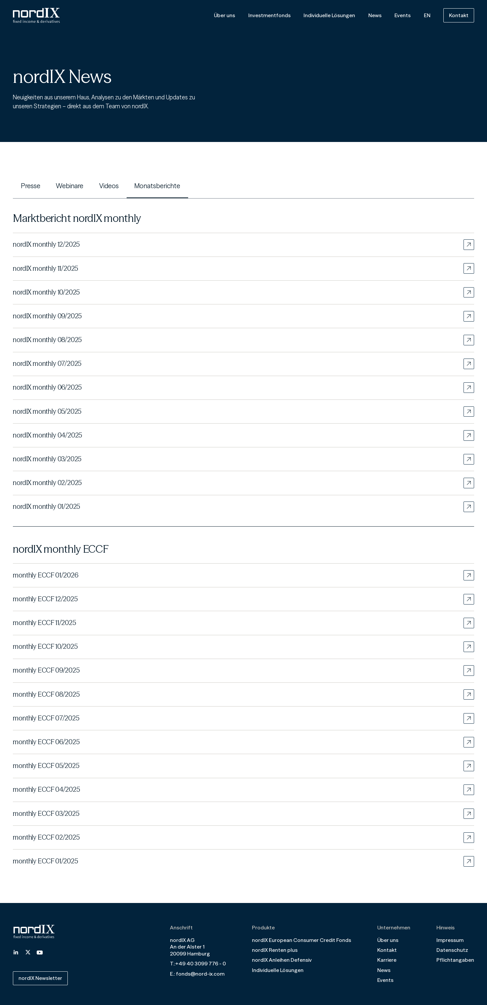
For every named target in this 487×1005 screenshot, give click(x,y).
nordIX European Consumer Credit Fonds (301, 939)
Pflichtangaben (455, 959)
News (375, 15)
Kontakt (458, 15)
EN (427, 15)
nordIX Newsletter (40, 977)
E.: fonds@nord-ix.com (197, 972)
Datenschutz (452, 949)
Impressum (450, 939)
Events (402, 15)
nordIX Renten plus (275, 949)
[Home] (36, 15)
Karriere (386, 959)
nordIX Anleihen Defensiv (282, 959)
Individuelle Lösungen (329, 15)
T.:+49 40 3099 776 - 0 (198, 962)
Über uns (224, 15)
